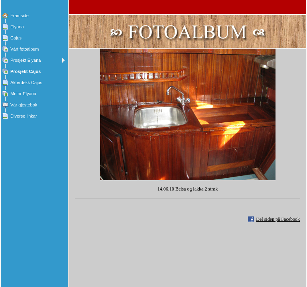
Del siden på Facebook (278, 219)
